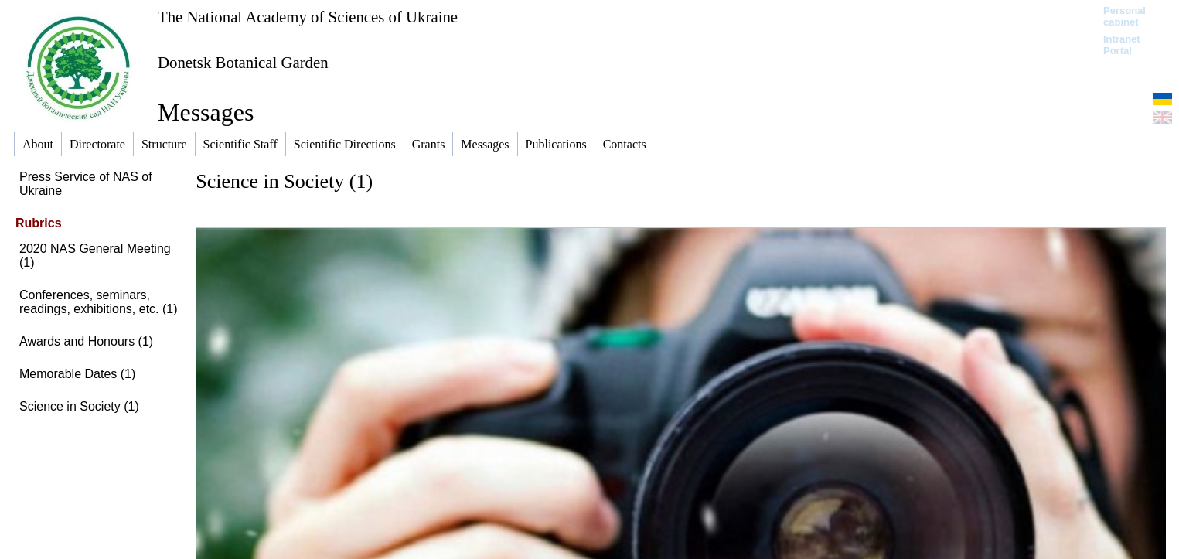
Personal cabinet (1124, 16)
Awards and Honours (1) (86, 341)
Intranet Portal (1121, 44)
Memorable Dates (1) (77, 373)
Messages (206, 112)
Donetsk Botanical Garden (243, 62)
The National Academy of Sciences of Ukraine (308, 17)
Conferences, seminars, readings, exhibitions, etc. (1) (98, 301)
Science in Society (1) (79, 406)
